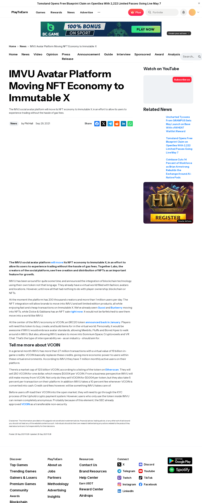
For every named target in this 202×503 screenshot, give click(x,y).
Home (13, 54)
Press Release (67, 57)
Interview (123, 54)
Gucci (101, 307)
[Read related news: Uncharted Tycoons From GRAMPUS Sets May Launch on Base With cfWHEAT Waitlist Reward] (168, 125)
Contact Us (88, 465)
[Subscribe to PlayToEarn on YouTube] (182, 79)
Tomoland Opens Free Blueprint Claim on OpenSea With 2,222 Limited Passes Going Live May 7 (99, 3)
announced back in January (102, 322)
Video (38, 54)
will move (57, 262)
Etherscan (112, 369)
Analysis (174, 54)
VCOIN (25, 404)
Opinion (52, 54)
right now (76, 311)
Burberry (116, 307)
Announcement (88, 54)
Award (159, 54)
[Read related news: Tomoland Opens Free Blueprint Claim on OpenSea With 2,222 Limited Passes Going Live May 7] (168, 147)
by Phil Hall (27, 123)
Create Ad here (185, 221)
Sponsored (142, 54)
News (26, 54)
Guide (108, 54)
